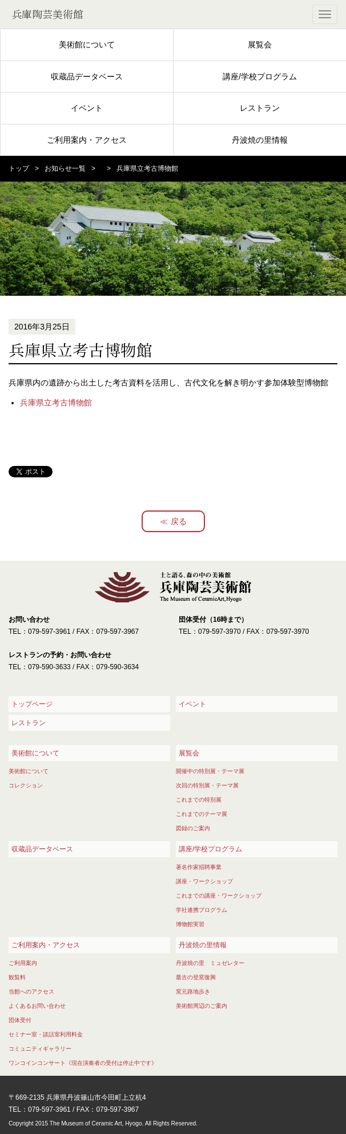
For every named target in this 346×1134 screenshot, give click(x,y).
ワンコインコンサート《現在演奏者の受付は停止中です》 (83, 1063)
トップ (19, 168)
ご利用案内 (23, 963)
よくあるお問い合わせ (37, 1006)
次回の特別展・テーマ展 (207, 785)
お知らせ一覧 (65, 168)
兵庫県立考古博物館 (56, 402)
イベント (87, 107)
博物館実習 (190, 924)
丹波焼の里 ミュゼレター (210, 963)
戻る (179, 521)
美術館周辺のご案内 (201, 1006)
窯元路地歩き (193, 991)
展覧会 (260, 44)
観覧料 (17, 977)
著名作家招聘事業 (199, 867)
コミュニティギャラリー (40, 1048)
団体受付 (20, 1020)
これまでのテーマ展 (201, 814)
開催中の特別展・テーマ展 (210, 771)
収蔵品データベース (87, 76)
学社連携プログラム (201, 910)
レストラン (260, 107)
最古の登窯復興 (196, 977)
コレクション (26, 785)
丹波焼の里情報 (260, 139)
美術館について (87, 44)
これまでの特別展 (199, 800)
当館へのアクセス (31, 991)
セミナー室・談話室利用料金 (46, 1034)
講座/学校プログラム (260, 76)
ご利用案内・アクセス (87, 139)
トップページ (32, 704)
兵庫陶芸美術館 (47, 14)
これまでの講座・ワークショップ (218, 895)
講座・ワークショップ (204, 881)
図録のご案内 (193, 828)
